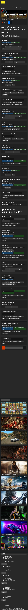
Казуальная (20, 62)
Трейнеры (7, 564)
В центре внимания (9, 575)
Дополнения (7, 591)
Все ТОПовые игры (13, 35)
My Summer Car (7, 215)
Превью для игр (8, 574)
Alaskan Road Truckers (9, 309)
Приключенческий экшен (8, 48)
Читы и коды (7, 563)
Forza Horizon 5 (7, 286)
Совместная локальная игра (11, 455)
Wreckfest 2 (5, 167)
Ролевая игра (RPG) (17, 194)
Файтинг (23, 46)
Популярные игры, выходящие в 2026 (10, 36)
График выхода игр (9, 552)
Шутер (18, 102)
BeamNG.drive (6, 333)
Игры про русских (7, 440)
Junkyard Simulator (8, 300)
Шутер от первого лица (7, 73)
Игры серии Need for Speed (11, 529)
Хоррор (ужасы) (17, 103)
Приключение (13, 46)
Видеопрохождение (9, 585)
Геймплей (7, 583)
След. (24, 343)
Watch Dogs (5, 243)
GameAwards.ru (5, 7)
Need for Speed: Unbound (10, 320)
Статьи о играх (8, 572)
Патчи (6, 592)
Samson (4, 40)
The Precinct (5, 155)
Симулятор (8, 71)
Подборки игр (13, 7)
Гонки (18, 46)
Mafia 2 (4, 260)
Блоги (5, 598)
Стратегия (19, 92)
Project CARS (6, 228)
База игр (6, 554)
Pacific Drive (6, 273)
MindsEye (5, 108)
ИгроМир (6, 600)
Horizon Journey (7, 99)
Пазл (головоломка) (6, 223)
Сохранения (7, 565)
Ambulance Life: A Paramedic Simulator (11, 179)
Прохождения (7, 561)
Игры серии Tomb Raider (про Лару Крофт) (13, 513)
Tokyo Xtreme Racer (8, 201)
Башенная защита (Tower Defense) (13, 410)
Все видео (7, 581)
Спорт (13, 128)
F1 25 (3, 121)
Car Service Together (8, 66)
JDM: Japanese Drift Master (10, 133)
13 (21, 343)
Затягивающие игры (8, 485)
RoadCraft (5, 144)
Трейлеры (7, 582)
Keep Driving (6, 191)
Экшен (7, 46)
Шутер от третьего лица (7, 117)
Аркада (15, 62)
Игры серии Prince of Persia (11, 470)
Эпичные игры (6, 500)
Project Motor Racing (8, 78)
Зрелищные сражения (9, 425)
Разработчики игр (9, 556)
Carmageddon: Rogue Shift (10, 53)
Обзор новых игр (8, 573)
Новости (6, 570)
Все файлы (7, 590)
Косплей (6, 599)
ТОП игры (7, 555)
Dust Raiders (6, 89)
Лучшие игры (7, 551)
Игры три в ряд (6, 544)
